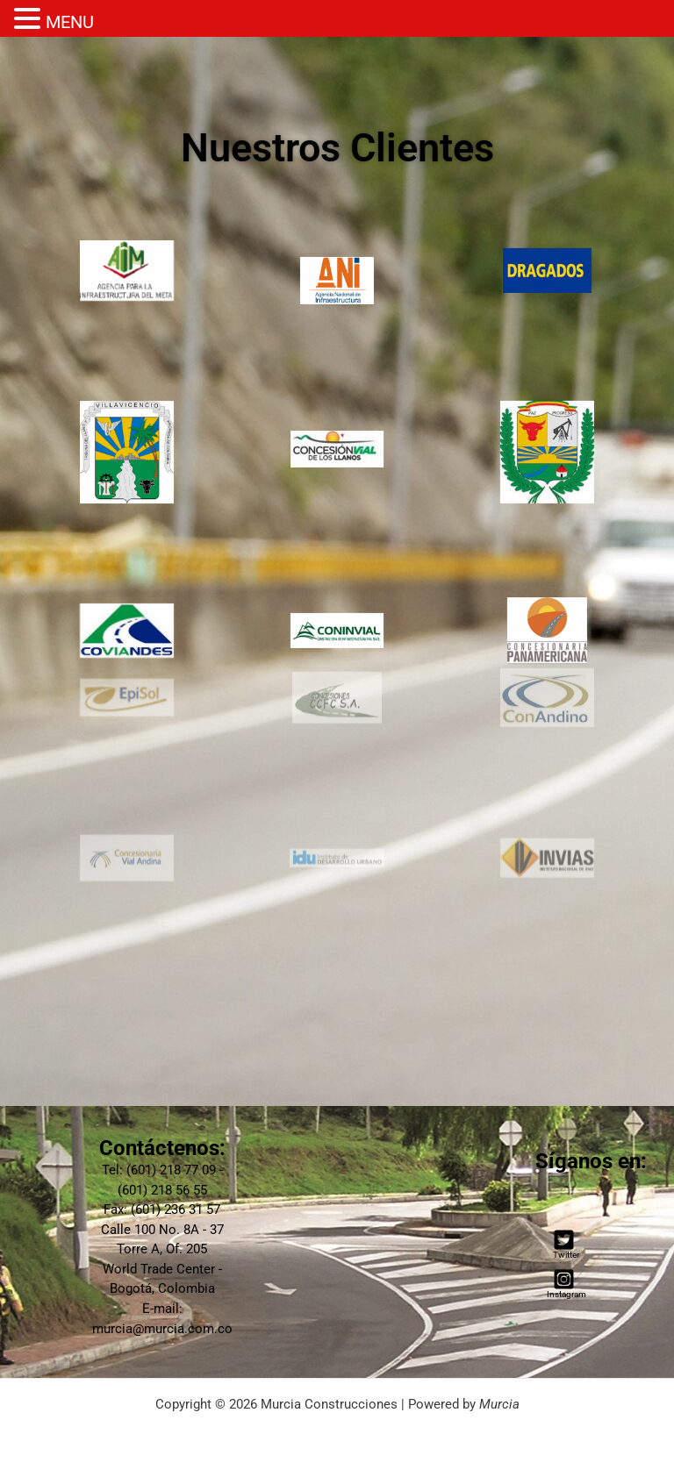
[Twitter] (564, 1244)
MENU (70, 21)
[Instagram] (564, 1283)
